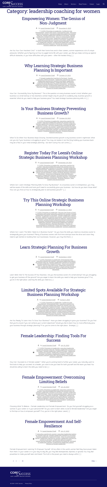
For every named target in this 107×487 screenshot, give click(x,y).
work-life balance (62, 45)
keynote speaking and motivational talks (62, 125)
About (66, 4)
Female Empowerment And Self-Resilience (53, 423)
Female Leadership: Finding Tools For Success (53, 338)
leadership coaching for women (64, 38)
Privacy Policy (28, 483)
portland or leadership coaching (48, 129)
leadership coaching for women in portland (52, 40)
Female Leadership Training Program (54, 79)
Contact (92, 4)
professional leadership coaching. (62, 222)
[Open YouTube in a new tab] (95, 483)
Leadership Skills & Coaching (64, 82)
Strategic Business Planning (46, 44)
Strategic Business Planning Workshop (62, 87)
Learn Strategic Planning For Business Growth (53, 249)
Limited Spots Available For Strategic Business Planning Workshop (53, 292)
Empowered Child (63, 32)
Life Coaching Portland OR (46, 268)
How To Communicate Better (65, 37)
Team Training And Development (60, 179)
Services (73, 4)
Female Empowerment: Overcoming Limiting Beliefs (53, 379)
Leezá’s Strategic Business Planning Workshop (52, 84)
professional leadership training (63, 42)
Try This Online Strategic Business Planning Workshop (53, 202)
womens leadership (49, 45)
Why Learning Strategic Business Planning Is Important (53, 68)
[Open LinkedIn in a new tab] (92, 483)
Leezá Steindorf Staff (47, 28)
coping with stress (51, 32)
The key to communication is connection (54, 224)
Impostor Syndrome (52, 395)
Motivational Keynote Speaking (56, 400)
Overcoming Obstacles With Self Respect (59, 174)
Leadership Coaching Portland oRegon (62, 310)
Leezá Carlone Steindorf (62, 41)
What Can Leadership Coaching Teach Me (54, 354)
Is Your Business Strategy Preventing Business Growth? (53, 110)
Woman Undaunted (68, 314)
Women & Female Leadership (65, 44)
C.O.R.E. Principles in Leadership (51, 31)
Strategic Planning (64, 178)
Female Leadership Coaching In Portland (56, 35)
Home (60, 4)
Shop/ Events (83, 4)
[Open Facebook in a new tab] (87, 483)
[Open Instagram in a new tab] (90, 483)
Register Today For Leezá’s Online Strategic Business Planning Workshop (53, 155)
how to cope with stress (45, 38)
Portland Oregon (62, 175)
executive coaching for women (61, 214)
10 (22, 461)
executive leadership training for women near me (58, 122)
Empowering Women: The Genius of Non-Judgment (53, 20)
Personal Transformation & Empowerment (52, 221)
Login (98, 4)
